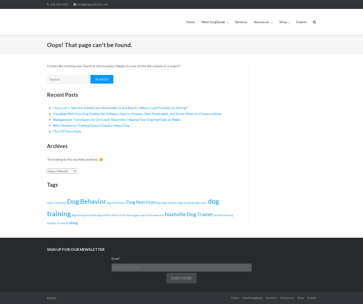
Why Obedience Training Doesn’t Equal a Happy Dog (91, 125)
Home (190, 22)
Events (302, 22)
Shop (283, 22)
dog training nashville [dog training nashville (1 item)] (84, 215)
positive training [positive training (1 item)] (223, 215)
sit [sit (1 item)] (58, 223)
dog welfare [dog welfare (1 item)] (104, 215)
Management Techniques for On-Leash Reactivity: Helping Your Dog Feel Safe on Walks (117, 120)
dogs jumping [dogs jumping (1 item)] (186, 202)
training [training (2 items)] (72, 223)
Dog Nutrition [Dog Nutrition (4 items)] (141, 202)
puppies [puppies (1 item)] (51, 223)
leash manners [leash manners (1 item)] (155, 215)
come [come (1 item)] (50, 202)
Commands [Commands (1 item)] (60, 202)
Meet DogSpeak (213, 22)
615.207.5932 (59, 4)
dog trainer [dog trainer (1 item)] (200, 202)
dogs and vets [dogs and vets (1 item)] (170, 202)
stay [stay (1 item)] (63, 223)
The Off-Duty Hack (67, 131)
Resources (262, 22)
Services (241, 22)
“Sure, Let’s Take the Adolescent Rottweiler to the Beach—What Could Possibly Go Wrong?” (121, 108)
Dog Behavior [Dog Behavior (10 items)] (86, 201)
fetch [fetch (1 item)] (115, 215)
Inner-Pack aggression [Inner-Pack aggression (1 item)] (132, 215)
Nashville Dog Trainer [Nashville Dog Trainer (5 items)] (189, 214)
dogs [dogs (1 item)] (159, 202)
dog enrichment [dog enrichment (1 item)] (116, 202)
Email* (115, 258)
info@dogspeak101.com (93, 4)
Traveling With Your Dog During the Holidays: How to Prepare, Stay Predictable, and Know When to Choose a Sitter (137, 114)
